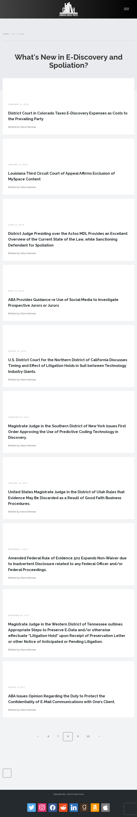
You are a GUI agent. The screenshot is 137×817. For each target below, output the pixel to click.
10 (88, 736)
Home (6, 34)
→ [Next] (99, 736)
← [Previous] (38, 736)
